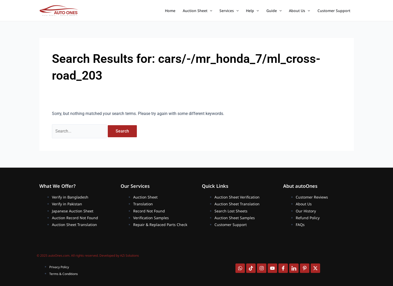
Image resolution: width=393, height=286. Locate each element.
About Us (299, 11)
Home (170, 10)
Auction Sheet (197, 11)
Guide (274, 11)
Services (229, 11)
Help (252, 11)
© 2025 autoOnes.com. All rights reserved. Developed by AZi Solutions (88, 255)
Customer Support (333, 10)
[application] (209, 11)
